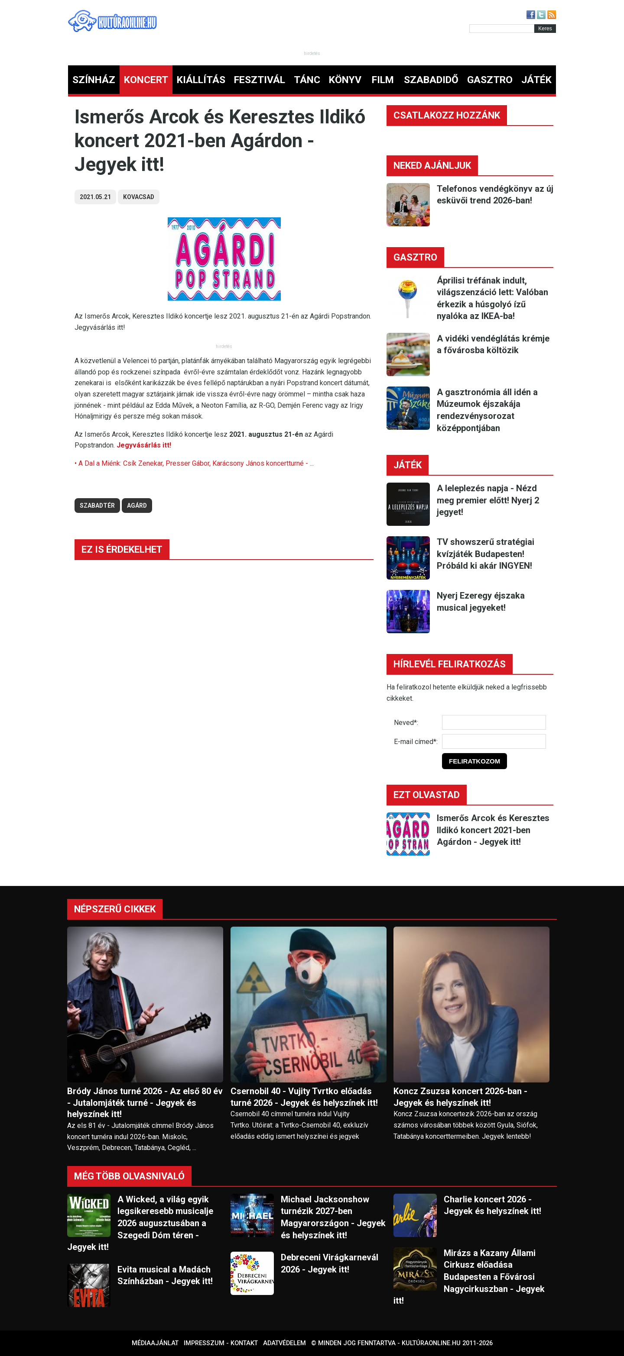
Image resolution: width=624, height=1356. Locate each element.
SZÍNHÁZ (93, 80)
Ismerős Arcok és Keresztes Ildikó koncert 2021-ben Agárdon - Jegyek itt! (493, 830)
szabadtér (97, 505)
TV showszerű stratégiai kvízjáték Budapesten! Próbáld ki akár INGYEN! (485, 554)
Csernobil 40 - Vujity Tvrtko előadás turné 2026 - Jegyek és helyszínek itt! (304, 1097)
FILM (383, 80)
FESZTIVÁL (259, 80)
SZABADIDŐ (431, 80)
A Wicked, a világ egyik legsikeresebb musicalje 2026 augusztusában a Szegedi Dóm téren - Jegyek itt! (140, 1223)
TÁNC (307, 80)
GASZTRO (490, 80)
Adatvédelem (284, 1343)
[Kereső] (501, 28)
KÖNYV (345, 80)
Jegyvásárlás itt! (144, 445)
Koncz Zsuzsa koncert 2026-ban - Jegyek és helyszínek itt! (460, 1097)
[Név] (494, 722)
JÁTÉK (536, 80)
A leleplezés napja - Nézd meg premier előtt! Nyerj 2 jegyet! (488, 500)
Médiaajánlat (155, 1343)
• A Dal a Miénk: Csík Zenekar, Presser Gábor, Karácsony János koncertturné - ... (194, 463)
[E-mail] (494, 741)
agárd (137, 505)
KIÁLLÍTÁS (201, 80)
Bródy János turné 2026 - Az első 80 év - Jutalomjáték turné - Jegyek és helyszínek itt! (145, 1103)
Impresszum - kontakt (221, 1343)
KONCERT (146, 80)
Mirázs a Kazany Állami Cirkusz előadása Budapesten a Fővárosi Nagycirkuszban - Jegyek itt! (469, 1277)
